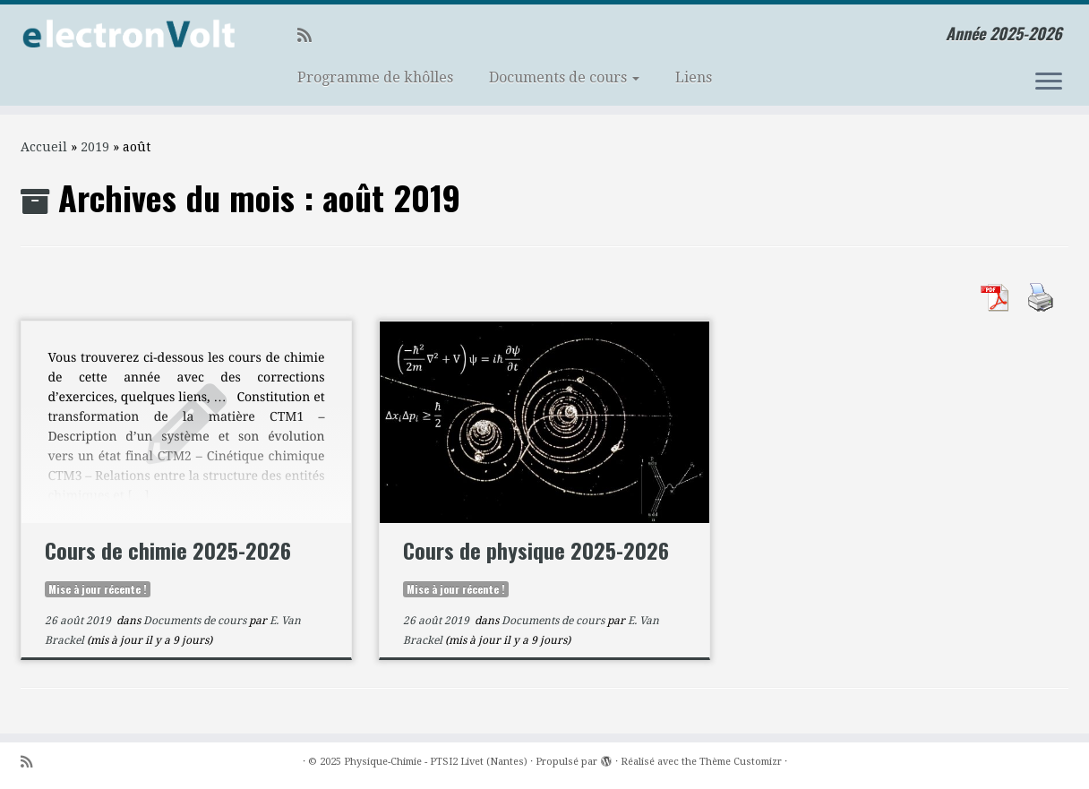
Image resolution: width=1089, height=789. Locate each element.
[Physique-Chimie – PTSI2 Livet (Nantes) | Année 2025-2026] (126, 34)
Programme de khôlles (375, 77)
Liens (693, 77)
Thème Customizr (740, 762)
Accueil (44, 147)
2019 (95, 147)
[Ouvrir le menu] (1048, 82)
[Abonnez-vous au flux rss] (310, 35)
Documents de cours (564, 77)
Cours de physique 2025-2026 (536, 550)
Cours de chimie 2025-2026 (168, 550)
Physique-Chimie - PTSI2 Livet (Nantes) (435, 762)
